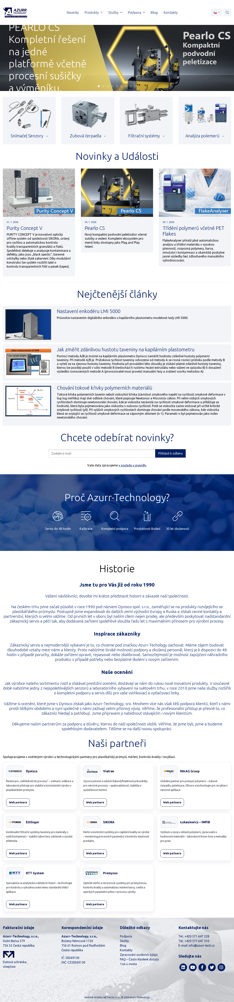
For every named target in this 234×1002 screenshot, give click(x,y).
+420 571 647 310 (197, 941)
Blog (123, 945)
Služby (124, 941)
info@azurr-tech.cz (202, 945)
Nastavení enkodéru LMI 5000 (88, 311)
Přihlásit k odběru (170, 453)
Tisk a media (128, 964)
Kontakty (126, 950)
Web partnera (18, 802)
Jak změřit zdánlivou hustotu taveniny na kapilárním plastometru (125, 349)
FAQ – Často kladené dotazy (139, 959)
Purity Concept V (24, 228)
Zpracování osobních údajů (139, 954)
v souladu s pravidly (132, 465)
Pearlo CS (95, 228)
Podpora (126, 936)
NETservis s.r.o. (111, 997)
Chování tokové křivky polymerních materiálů (104, 388)
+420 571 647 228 (197, 936)
